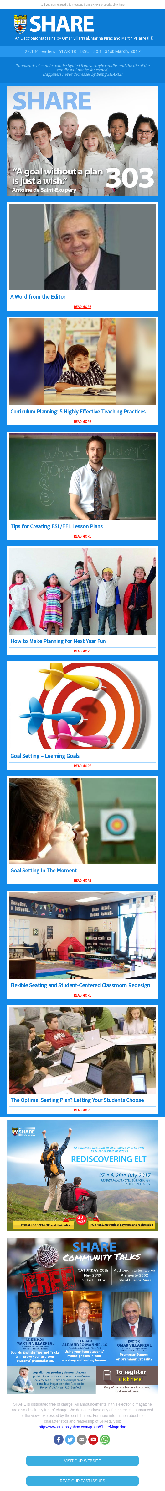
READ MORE (82, 307)
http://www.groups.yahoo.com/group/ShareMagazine (82, 1427)
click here (119, 4)
